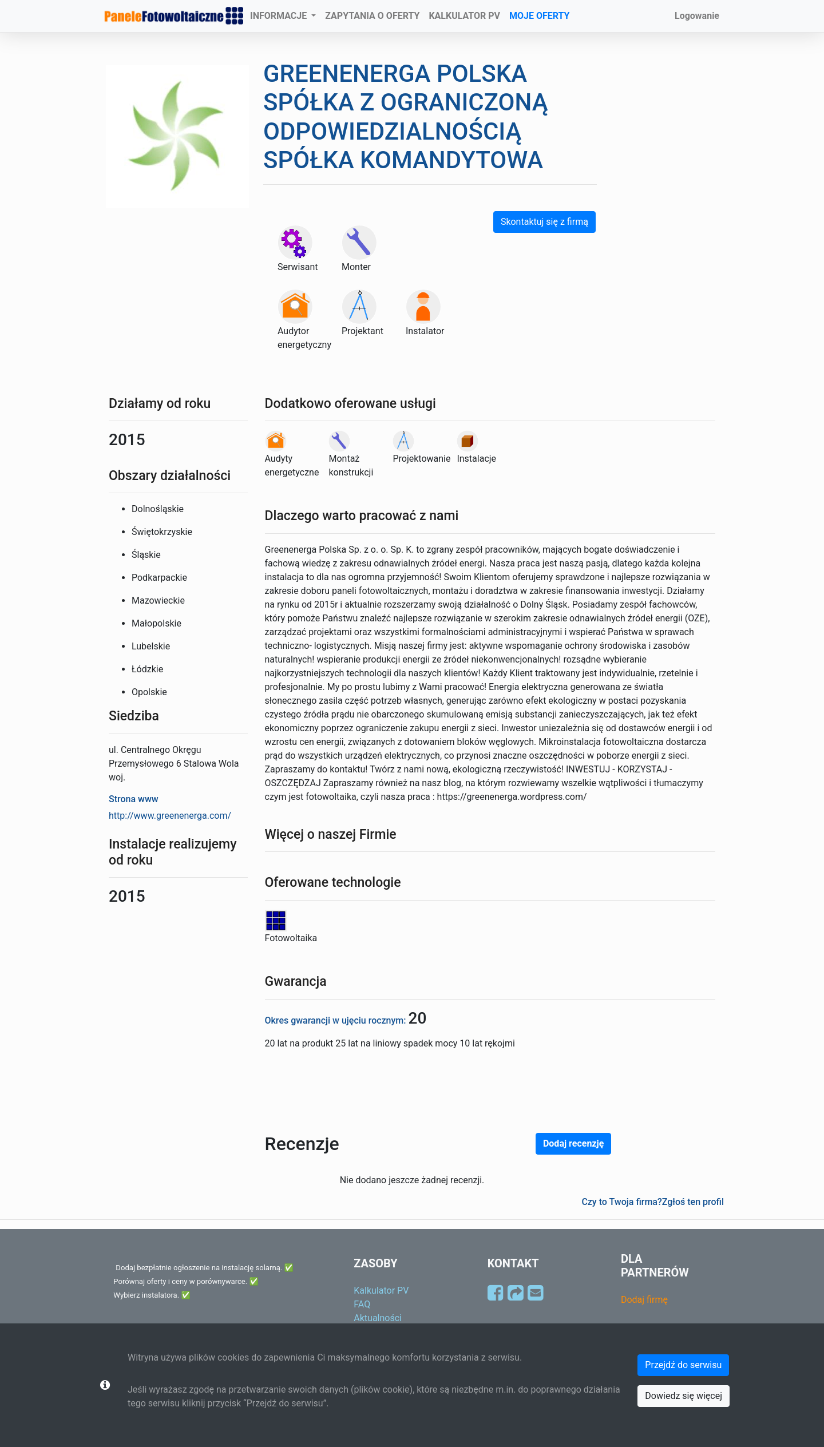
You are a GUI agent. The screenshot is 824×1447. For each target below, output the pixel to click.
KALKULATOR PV (464, 15)
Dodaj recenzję (573, 1143)
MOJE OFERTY (539, 15)
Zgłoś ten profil (693, 1201)
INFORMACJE (279, 15)
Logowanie (697, 15)
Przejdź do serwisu (683, 1364)
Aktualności (378, 1318)
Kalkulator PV (381, 1290)
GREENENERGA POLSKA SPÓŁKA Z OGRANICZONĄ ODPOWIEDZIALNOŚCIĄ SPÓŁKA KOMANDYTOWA (405, 117)
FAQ (362, 1304)
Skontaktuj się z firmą (544, 221)
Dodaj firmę (644, 1299)
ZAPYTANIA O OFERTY (372, 15)
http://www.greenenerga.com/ (170, 815)
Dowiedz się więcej (683, 1395)
